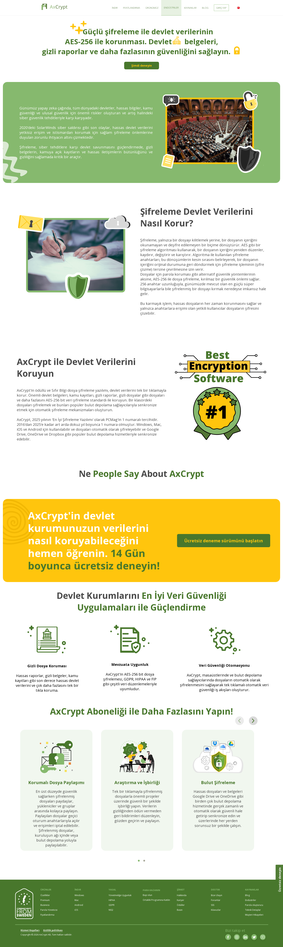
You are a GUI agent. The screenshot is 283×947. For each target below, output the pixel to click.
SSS (212, 905)
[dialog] (276, 940)
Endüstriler (250, 900)
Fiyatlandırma (47, 914)
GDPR (111, 905)
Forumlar (215, 900)
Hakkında (181, 895)
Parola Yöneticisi (48, 909)
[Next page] (253, 720)
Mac (77, 900)
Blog (247, 895)
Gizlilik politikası (53, 930)
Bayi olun (147, 895)
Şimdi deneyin (141, 66)
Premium (45, 900)
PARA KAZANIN (151, 890)
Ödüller (181, 905)
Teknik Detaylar (253, 909)
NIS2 (111, 909)
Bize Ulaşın (216, 895)
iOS (76, 909)
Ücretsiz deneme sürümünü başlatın (223, 541)
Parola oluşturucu (254, 905)
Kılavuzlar (216, 909)
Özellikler (45, 895)
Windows (79, 895)
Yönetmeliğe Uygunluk (120, 895)
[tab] (139, 860)
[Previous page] (239, 720)
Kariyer (180, 900)
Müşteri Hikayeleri (254, 914)
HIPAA (112, 900)
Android (79, 905)
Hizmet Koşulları (30, 930)
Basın (179, 909)
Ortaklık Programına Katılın (156, 899)
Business (44, 905)
